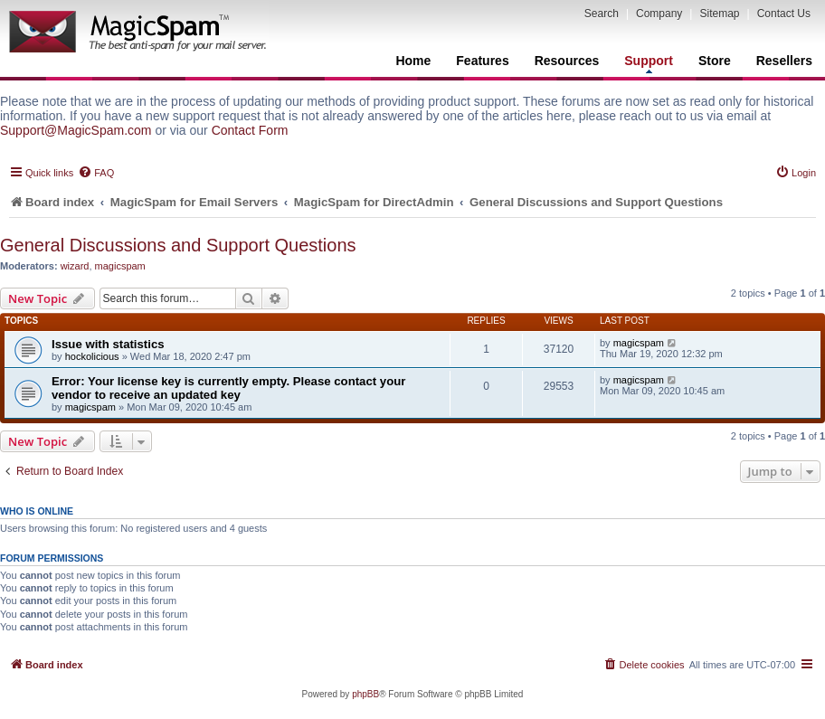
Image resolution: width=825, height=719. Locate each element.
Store (714, 60)
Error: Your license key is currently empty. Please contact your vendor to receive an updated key (228, 388)
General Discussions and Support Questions (178, 245)
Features (482, 60)
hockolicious (92, 356)
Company (659, 13)
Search (601, 13)
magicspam (120, 265)
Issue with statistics (108, 344)
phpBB (365, 694)
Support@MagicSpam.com (76, 130)
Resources (567, 60)
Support (648, 63)
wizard (75, 265)
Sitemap (719, 13)
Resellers (784, 60)
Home (413, 60)
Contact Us (784, 13)
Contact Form (250, 130)
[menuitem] (96, 173)
